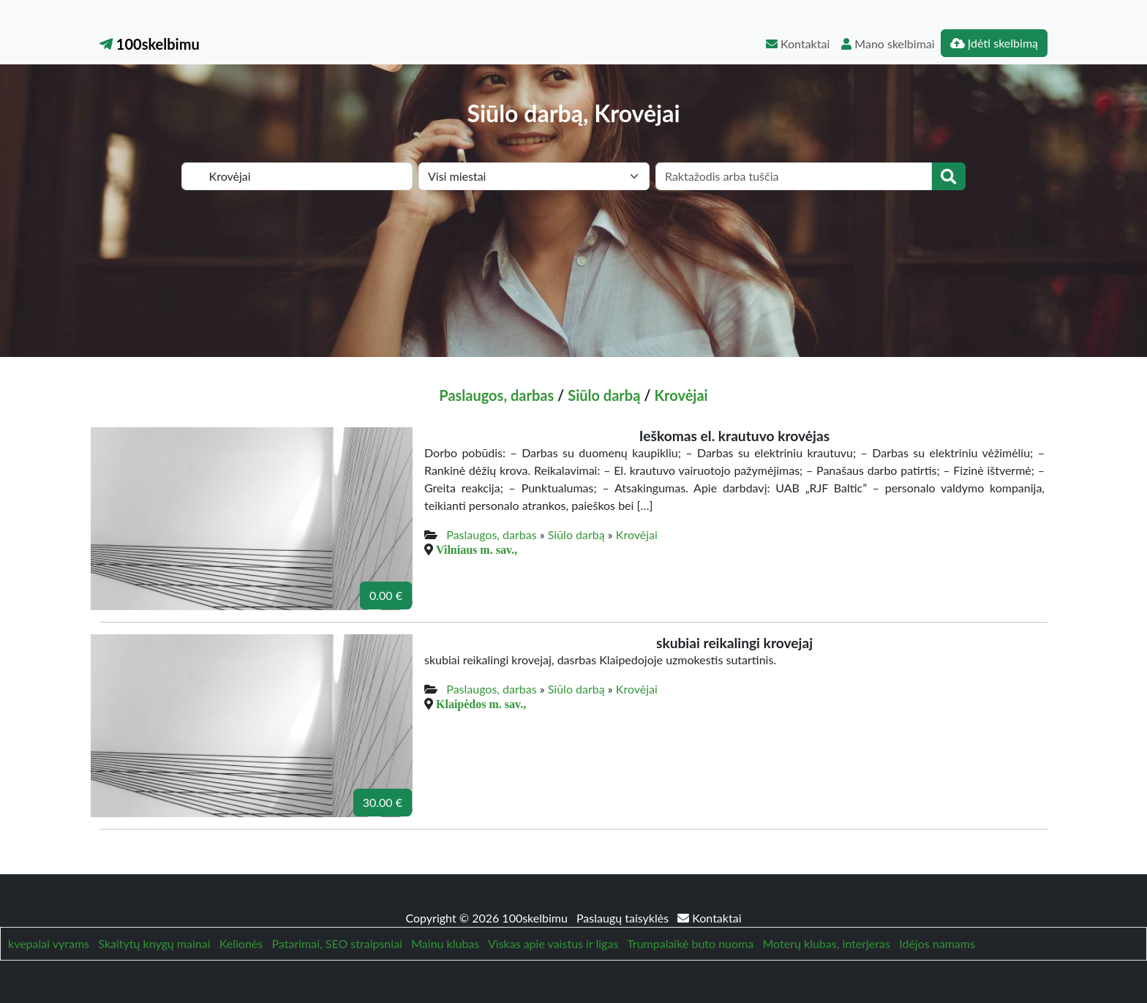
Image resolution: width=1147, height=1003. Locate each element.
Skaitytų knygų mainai (154, 943)
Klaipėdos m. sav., (481, 704)
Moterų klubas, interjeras (826, 943)
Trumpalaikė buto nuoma (690, 943)
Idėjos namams (937, 943)
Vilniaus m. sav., (476, 549)
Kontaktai (798, 43)
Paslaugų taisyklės (624, 918)
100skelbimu (149, 44)
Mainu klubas (445, 943)
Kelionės (241, 943)
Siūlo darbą (604, 395)
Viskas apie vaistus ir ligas (553, 943)
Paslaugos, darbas (496, 395)
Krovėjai (680, 395)
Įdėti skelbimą (994, 43)
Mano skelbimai (887, 43)
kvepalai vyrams (48, 943)
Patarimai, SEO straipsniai (337, 943)
